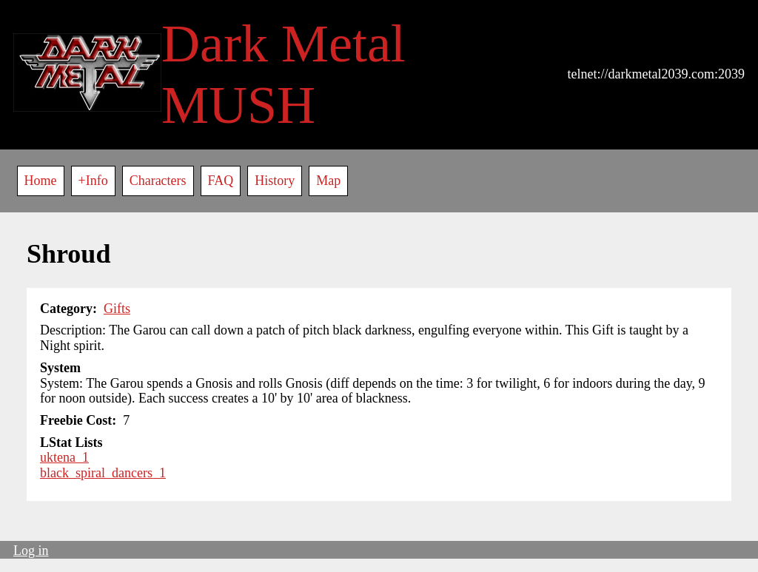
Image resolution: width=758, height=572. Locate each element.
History (275, 180)
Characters (158, 180)
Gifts (117, 308)
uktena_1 (64, 457)
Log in (31, 550)
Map (328, 180)
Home (40, 180)
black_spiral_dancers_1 (103, 472)
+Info (93, 180)
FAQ (221, 180)
